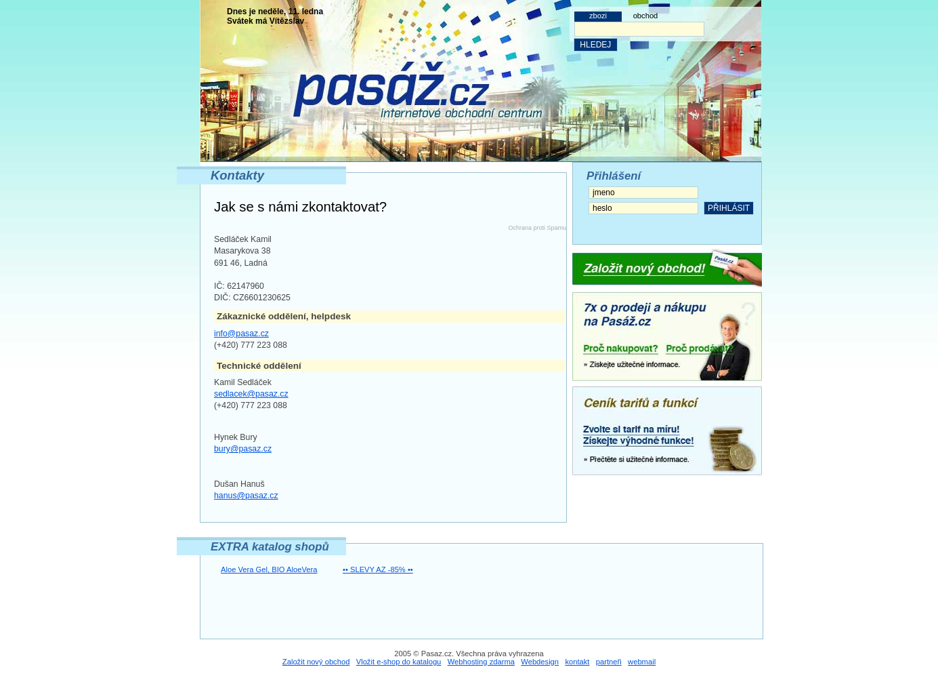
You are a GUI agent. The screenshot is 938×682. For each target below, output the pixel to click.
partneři (609, 662)
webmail (642, 662)
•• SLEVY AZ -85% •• (378, 569)
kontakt (577, 662)
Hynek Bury (235, 437)
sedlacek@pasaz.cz (251, 394)
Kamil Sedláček (243, 382)
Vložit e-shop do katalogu (399, 662)
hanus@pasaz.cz (246, 495)
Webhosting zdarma (481, 662)
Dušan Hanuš (239, 484)
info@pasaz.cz (241, 333)
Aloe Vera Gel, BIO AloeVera (269, 569)
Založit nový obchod (316, 662)
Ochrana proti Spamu (537, 227)
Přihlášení (614, 175)
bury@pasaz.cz (243, 449)
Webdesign (540, 662)
